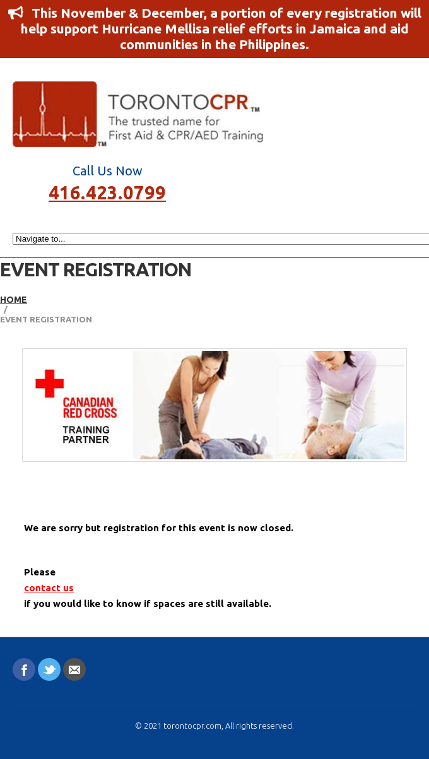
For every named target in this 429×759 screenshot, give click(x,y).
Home (13, 300)
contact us (49, 587)
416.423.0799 (107, 191)
